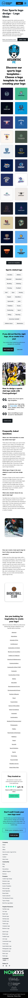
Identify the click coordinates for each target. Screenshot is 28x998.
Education (14, 682)
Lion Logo (4, 939)
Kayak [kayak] (9, 297)
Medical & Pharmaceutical (14, 721)
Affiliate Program (6, 871)
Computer (14, 671)
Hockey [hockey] (21, 292)
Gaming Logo (5, 918)
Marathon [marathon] (18, 297)
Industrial (14, 713)
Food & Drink (14, 702)
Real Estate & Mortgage (14, 732)
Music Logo (5, 953)
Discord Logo (5, 916)
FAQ (3, 866)
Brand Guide (5, 893)
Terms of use (10, 996)
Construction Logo (6, 941)
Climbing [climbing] (18, 283)
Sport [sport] (19, 310)
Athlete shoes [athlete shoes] (9, 323)
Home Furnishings (14, 709)
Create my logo (7, 420)
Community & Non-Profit (14, 667)
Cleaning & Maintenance (14, 659)
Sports (14, 752)
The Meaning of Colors (7, 898)
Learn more (19, 349)
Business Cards (6, 883)
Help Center (5, 859)
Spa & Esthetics (14, 748)
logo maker (13, 406)
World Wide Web (14, 767)
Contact (4, 857)
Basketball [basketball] (18, 279)
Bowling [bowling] (9, 283)
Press (3, 847)
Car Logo (4, 911)
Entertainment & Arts (14, 686)
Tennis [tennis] (19, 305)
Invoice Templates (6, 886)
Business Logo (5, 928)
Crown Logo (5, 943)
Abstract (14, 632)
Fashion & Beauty (14, 694)
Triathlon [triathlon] (10, 305)
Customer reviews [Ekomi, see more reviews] (14, 796)
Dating (14, 678)
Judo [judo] (19, 301)
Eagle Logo (5, 914)
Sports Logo (5, 931)
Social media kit (6, 895)
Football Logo (5, 936)
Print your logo (5, 888)
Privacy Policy (17, 996)
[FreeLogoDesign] (7, 3)
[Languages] (5, 960)
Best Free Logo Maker (7, 903)
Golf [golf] (6, 292)
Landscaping (14, 717)
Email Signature (6, 891)
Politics (14, 729)
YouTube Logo (5, 909)
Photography (14, 725)
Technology (14, 756)
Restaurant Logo (6, 951)
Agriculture (14, 636)
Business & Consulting (14, 651)
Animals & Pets (14, 640)
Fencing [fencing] (9, 288)
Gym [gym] (13, 292)
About (3, 844)
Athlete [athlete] (19, 274)
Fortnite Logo (5, 921)
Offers (3, 849)
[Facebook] (3, 966)
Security (14, 744)
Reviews (4, 874)
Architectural (14, 644)
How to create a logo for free (9, 852)
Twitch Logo (5, 923)
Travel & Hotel (14, 759)
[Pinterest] (10, 966)
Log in (19, 3)
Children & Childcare (14, 655)
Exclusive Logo (6, 881)
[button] (7, 94)
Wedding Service (14, 763)
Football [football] (18, 288)
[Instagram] (7, 966)
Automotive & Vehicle (14, 648)
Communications (14, 663)
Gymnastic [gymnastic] (10, 301)
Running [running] (18, 314)
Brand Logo (5, 934)
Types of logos (5, 900)
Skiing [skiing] (9, 314)
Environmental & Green (14, 690)
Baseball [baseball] (9, 279)
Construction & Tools (14, 675)
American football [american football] (14, 319)
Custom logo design (7, 878)
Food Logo (4, 956)
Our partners (5, 869)
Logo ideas (5, 854)
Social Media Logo (6, 946)
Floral (14, 698)
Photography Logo (6, 948)
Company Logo (6, 926)
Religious (14, 736)
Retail (14, 740)
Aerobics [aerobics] (9, 274)
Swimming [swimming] (10, 310)
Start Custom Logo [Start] (8, 349)
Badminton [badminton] (20, 323)
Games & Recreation (14, 705)
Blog (3, 864)
